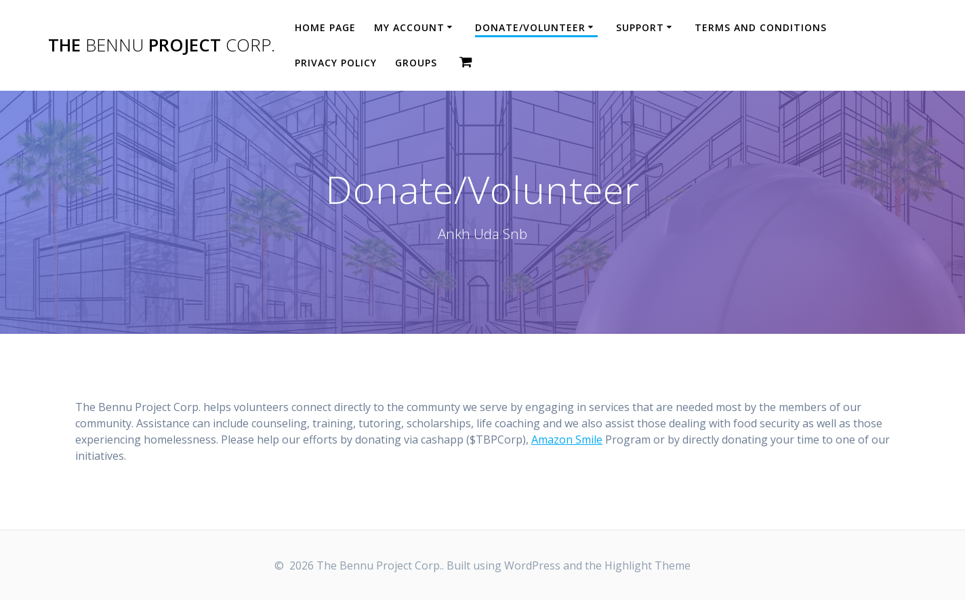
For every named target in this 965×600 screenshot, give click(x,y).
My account (409, 27)
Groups (416, 62)
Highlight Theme (647, 565)
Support (640, 27)
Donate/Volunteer (530, 27)
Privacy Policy (336, 62)
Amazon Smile (566, 439)
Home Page (325, 27)
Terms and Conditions (761, 27)
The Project (161, 45)
